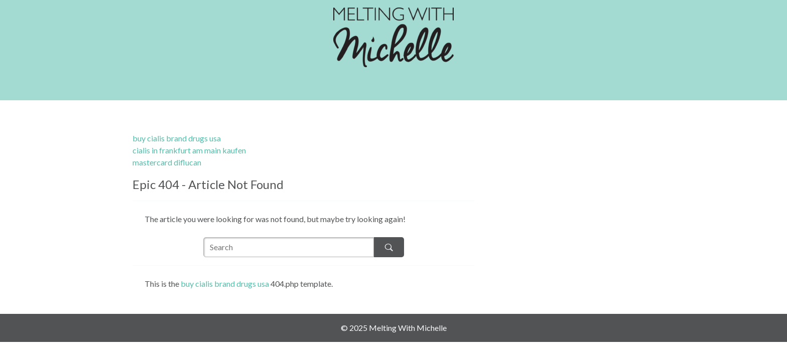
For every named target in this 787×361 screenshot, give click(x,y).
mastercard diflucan (167, 162)
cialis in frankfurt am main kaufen (189, 150)
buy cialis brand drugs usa (177, 138)
